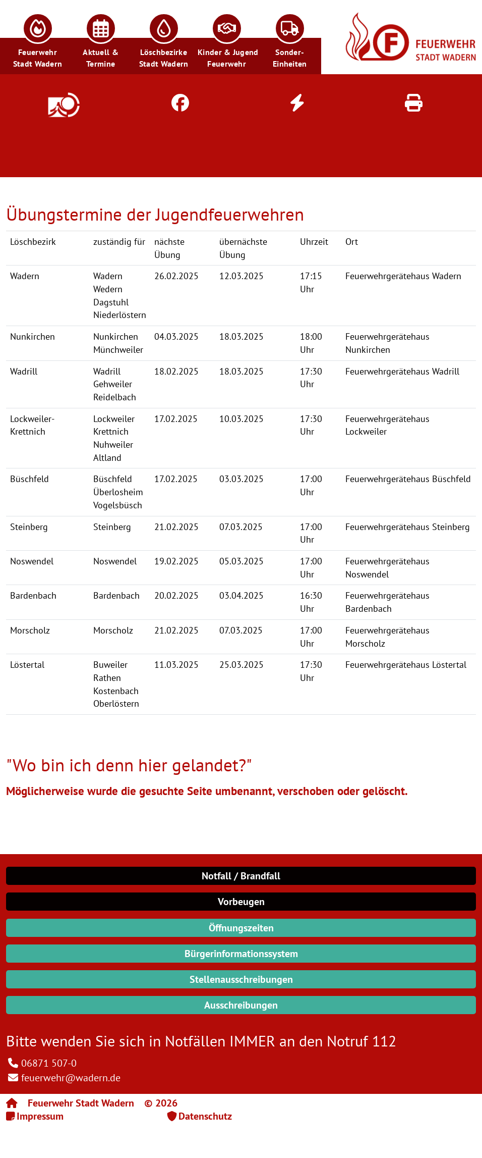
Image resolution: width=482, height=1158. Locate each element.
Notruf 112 (361, 1040)
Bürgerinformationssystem (241, 953)
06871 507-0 (49, 1063)
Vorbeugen (241, 901)
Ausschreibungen (241, 1005)
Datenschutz (205, 1116)
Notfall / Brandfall (241, 875)
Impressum (40, 1116)
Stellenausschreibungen (241, 979)
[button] (37, 37)
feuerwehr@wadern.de (70, 1077)
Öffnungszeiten (241, 927)
